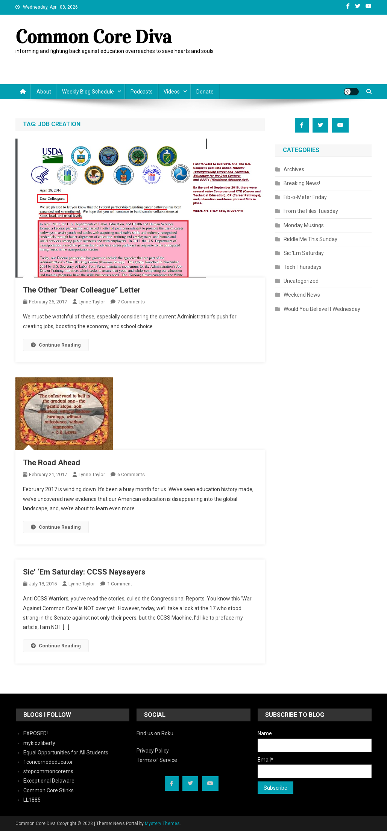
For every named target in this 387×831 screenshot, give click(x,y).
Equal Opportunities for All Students (65, 753)
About (43, 92)
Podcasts (142, 92)
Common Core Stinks (48, 790)
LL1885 (32, 800)
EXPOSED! (35, 733)
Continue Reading (56, 345)
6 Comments (131, 474)
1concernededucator (48, 762)
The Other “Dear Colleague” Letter (82, 289)
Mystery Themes (162, 823)
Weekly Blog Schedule (88, 92)
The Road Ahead (51, 462)
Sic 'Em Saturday (304, 253)
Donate (205, 92)
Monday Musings (304, 225)
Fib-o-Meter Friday (305, 197)
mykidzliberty (39, 743)
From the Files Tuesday (311, 211)
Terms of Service (157, 760)
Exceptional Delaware (48, 781)
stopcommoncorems (48, 771)
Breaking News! (302, 183)
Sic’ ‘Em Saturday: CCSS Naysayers (84, 571)
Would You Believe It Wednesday (322, 309)
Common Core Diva (93, 37)
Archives (294, 169)
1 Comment (119, 584)
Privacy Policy (153, 751)
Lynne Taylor (92, 302)
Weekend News (302, 295)
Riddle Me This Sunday (310, 239)
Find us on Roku (155, 733)
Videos (172, 92)
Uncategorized (301, 281)
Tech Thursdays (303, 267)
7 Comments (131, 302)
